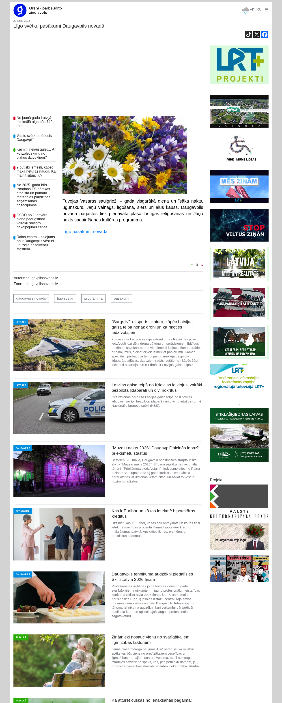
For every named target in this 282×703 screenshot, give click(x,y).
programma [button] (93, 298)
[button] (266, 9)
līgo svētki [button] (65, 298)
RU (258, 9)
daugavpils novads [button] (31, 298)
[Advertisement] (108, 79)
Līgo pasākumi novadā (85, 231)
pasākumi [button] (121, 298)
